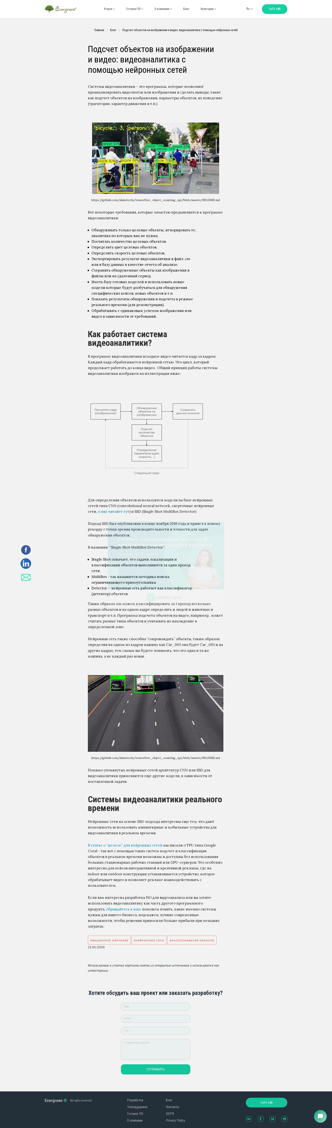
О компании (134, 1120)
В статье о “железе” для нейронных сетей (125, 845)
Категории (208, 9)
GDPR (170, 1114)
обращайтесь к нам (123, 909)
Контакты (172, 1107)
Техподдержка (137, 1107)
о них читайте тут (113, 511)
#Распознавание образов (192, 940)
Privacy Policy (175, 1120)
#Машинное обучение (109, 940)
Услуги (109, 9)
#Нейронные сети (149, 940)
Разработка (135, 1100)
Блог (186, 9)
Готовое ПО (134, 9)
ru (248, 8)
